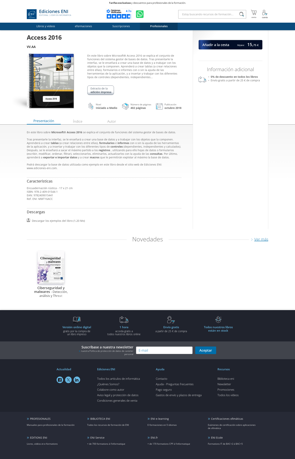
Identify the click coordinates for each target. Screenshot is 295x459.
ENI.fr (154, 437)
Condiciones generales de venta (117, 400)
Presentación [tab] (43, 121)
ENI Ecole (217, 437)
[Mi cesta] (254, 14)
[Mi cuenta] (264, 14)
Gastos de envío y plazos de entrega (179, 395)
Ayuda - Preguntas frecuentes (175, 384)
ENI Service (97, 437)
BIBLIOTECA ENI (100, 418)
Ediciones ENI (49, 14)
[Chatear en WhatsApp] (140, 14)
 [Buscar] (242, 14)
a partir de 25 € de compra (171, 329)
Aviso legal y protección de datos (117, 395)
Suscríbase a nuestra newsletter (106, 350)
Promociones (225, 389)
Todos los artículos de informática (118, 378)
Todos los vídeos (228, 395)
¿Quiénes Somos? (108, 384)
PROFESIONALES (40, 418)
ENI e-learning (160, 418)
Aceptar (205, 350)
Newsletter (224, 384)
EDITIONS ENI (38, 437)
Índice (77, 121)
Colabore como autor (110, 389)
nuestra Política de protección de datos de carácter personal (107, 352)
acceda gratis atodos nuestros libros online (124, 330)
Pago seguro (164, 389)
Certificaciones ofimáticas (227, 418)
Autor (111, 121)
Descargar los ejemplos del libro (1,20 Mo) (58, 221)
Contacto (161, 378)
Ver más (261, 239)
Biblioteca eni (225, 378)
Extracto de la (101, 90)
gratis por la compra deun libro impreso (77, 330)
